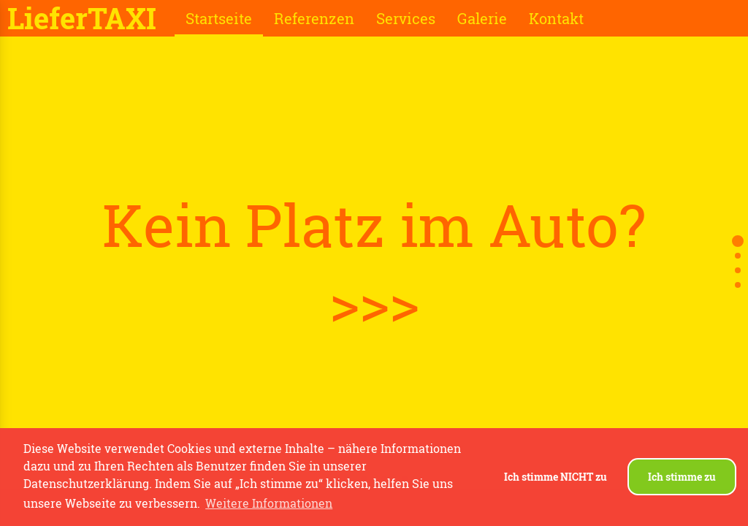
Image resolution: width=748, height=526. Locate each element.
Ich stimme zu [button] (682, 477)
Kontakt (556, 18)
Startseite (219, 18)
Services (405, 18)
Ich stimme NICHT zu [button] (555, 477)
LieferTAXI (81, 18)
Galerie (482, 18)
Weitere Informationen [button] (268, 503)
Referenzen (314, 18)
